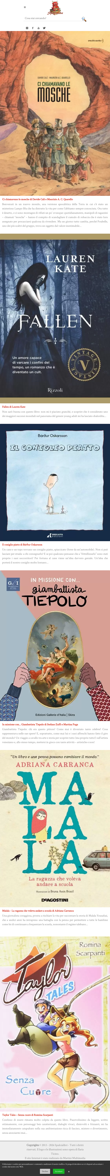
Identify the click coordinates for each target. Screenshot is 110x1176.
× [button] (68, 1171)
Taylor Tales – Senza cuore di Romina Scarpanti (27, 1115)
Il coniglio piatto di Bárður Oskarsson (22, 544)
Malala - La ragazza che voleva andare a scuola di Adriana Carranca (38, 910)
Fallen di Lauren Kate (13, 407)
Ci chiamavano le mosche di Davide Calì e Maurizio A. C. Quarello (37, 199)
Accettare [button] (58, 1171)
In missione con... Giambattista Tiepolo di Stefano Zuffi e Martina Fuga (40, 724)
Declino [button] (45, 1171)
